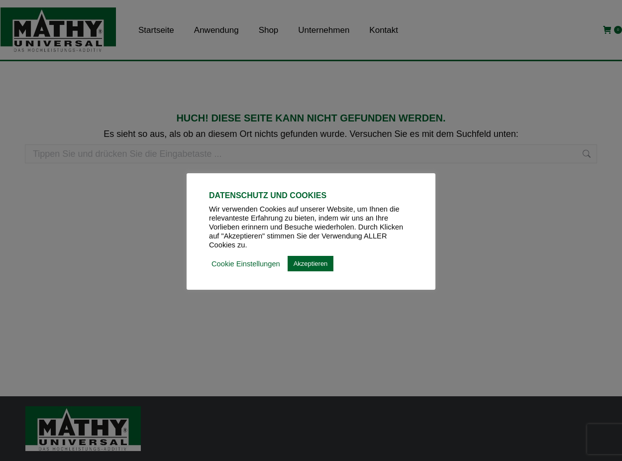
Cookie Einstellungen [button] (245, 264)
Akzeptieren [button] (311, 263)
